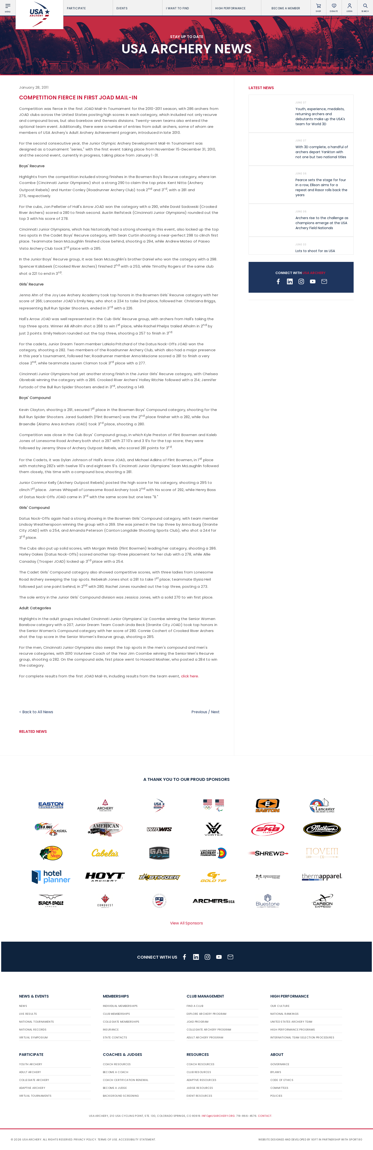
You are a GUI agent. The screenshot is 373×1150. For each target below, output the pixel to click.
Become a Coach (115, 1072)
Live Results (28, 1014)
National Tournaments (36, 1022)
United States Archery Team (291, 1022)
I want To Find (187, 8)
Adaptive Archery (32, 1088)
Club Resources (199, 1072)
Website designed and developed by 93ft (288, 1139)
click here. (190, 676)
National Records (32, 1029)
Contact (265, 1116)
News (23, 1006)
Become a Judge (115, 1088)
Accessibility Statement (137, 1139)
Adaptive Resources (202, 1080)
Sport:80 (355, 1139)
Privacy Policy (85, 1139)
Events (138, 8)
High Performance (236, 8)
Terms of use (107, 1139)
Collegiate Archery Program (209, 1029)
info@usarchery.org (218, 1116)
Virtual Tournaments (35, 1096)
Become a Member (286, 8)
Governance (279, 1064)
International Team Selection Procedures (302, 1037)
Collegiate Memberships (121, 1022)
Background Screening (121, 1096)
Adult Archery (30, 1072)
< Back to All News (36, 712)
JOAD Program (198, 1022)
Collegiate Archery (34, 1080)
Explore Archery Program (207, 1014)
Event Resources (199, 1096)
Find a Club (195, 1006)
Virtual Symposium (33, 1037)
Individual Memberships (120, 1006)
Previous (199, 712)
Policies (276, 1096)
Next (215, 712)
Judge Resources (200, 1088)
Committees (279, 1088)
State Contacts (115, 1037)
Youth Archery (30, 1064)
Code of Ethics (282, 1080)
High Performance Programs (292, 1029)
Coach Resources (117, 1064)
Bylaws (275, 1072)
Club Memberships (116, 1014)
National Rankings (284, 1014)
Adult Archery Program (205, 1037)
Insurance (111, 1029)
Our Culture (279, 1006)
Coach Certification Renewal (126, 1080)
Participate (88, 8)
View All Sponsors (186, 923)
